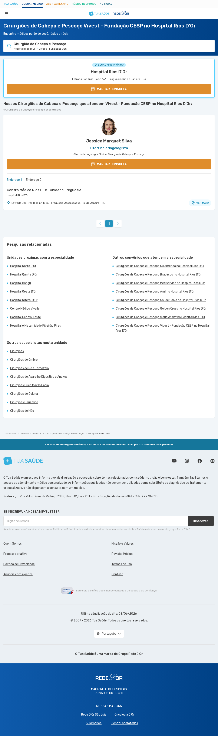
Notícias (106, 3)
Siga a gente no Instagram (187, 461)
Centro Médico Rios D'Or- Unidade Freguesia (44, 190)
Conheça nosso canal (174, 461)
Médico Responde (84, 3)
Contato (117, 574)
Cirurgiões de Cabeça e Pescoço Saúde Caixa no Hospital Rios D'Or (161, 300)
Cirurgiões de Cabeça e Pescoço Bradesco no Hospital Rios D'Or (159, 274)
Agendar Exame (57, 3)
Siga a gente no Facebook (200, 461)
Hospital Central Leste (25, 317)
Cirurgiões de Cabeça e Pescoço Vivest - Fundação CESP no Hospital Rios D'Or (162, 328)
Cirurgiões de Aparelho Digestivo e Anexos (38, 377)
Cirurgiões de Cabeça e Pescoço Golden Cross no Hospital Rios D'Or (161, 308)
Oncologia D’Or (124, 714)
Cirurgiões (17, 351)
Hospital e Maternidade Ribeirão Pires (35, 325)
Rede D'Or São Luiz (93, 714)
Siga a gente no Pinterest (212, 461)
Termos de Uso (122, 564)
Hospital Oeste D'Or (23, 291)
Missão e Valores (123, 543)
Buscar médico (32, 3)
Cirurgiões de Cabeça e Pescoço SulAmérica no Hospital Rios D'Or (160, 266)
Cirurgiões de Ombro (24, 360)
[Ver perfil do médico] (109, 126)
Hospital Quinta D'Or (23, 274)
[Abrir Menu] (6, 13)
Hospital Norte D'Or (23, 266)
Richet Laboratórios (124, 723)
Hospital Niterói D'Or (23, 300)
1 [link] (109, 224)
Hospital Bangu (20, 283)
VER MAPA (200, 203)
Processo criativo (15, 554)
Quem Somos (12, 543)
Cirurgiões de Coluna (24, 394)
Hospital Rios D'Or (109, 71)
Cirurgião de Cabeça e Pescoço (65, 433)
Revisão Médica (122, 554)
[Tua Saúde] (23, 461)
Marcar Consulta (31, 433)
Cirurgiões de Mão (22, 411)
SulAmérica (94, 723)
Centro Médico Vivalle (25, 308)
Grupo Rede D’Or (130, 654)
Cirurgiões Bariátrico (24, 402)
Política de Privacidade (19, 564)
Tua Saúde (10, 3)
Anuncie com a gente (18, 574)
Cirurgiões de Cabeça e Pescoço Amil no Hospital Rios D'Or (155, 291)
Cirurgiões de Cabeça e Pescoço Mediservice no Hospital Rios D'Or (160, 283)
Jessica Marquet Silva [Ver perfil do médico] (109, 140)
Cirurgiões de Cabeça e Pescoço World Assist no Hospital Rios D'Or (160, 317)
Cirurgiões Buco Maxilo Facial (29, 385)
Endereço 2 (34, 180)
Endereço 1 (14, 180)
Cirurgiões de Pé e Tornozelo (29, 368)
